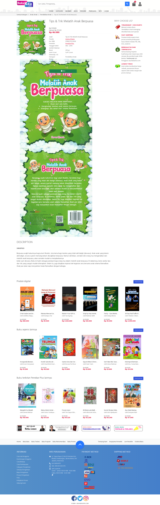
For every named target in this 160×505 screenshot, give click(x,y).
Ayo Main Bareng (130, 410)
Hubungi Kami (21, 483)
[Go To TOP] (80, 445)
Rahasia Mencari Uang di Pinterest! (52, 313)
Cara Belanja (21, 462)
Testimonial (130, 58)
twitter (80, 498)
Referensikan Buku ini (57, 86)
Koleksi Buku (139, 441)
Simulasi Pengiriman (23, 470)
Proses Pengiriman (23, 475)
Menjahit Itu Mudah (26, 410)
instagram (86, 498)
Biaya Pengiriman (22, 472)
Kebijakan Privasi (22, 480)
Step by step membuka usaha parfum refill (97, 313)
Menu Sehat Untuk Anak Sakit (51, 410)
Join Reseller (128, 441)
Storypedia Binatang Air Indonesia (31, 362)
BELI (63, 71)
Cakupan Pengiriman (23, 467)
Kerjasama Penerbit (115, 441)
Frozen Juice (66, 410)
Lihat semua (138, 282)
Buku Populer (46, 441)
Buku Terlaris (35, 441)
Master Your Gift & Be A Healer (72, 313)
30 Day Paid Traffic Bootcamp (135, 313)
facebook (74, 498)
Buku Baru (26, 441)
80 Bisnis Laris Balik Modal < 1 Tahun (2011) (96, 410)
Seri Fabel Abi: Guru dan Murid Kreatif (116, 362)
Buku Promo (72, 441)
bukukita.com (84, 504)
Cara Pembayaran (22, 464)
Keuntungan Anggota (24, 459)
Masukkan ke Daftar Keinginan (60, 77)
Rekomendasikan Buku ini (58, 81)
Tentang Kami (102, 441)
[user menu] (140, 4)
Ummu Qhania (70, 39)
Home (19, 441)
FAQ (18, 478)
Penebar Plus (69, 43)
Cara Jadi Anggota (23, 456)
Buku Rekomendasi (59, 441)
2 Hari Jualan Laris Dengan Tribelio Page (33, 313)
